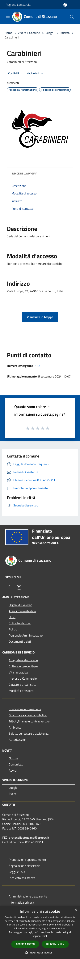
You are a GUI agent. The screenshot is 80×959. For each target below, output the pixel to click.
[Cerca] (72, 16)
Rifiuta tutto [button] (55, 943)
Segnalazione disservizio (24, 865)
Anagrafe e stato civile (23, 660)
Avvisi (13, 770)
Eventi (13, 793)
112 (37, 365)
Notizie (13, 758)
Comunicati (16, 764)
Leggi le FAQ (17, 871)
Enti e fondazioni (20, 623)
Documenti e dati (20, 641)
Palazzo (64, 32)
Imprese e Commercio (23, 678)
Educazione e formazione (25, 709)
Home (8, 32)
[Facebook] (9, 587)
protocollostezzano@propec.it (29, 837)
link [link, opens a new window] (46, 936)
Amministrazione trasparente (28, 896)
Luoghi (49, 32)
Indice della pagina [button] (24, 173)
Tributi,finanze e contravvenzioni (30, 721)
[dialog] (40, 932)
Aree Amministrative (22, 611)
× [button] (75, 910)
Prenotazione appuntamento (27, 859)
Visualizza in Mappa (40, 317)
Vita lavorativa (18, 672)
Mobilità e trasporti (21, 690)
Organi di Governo (20, 605)
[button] (40, 952)
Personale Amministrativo (26, 635)
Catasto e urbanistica (22, 684)
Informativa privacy (21, 902)
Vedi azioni (35, 73)
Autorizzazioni (18, 739)
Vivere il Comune (29, 32)
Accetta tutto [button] (25, 944)
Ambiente (15, 727)
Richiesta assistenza (22, 878)
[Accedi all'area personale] (65, 4)
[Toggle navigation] (7, 16)
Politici (13, 629)
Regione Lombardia (18, 4)
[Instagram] (19, 587)
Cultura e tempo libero (23, 666)
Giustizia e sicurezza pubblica (28, 715)
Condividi (16, 73)
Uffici (12, 617)
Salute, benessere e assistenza (28, 733)
